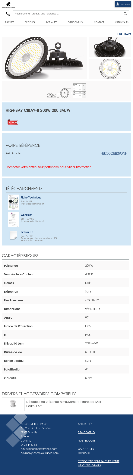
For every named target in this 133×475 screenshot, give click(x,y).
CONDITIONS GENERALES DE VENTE (98, 461)
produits (30, 22)
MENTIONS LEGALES (89, 465)
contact (99, 22)
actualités (51, 22)
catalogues (121, 22)
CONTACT (84, 453)
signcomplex (75, 22)
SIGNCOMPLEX (86, 432)
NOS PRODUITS (86, 440)
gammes (9, 22)
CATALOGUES (86, 449)
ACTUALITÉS (85, 424)
